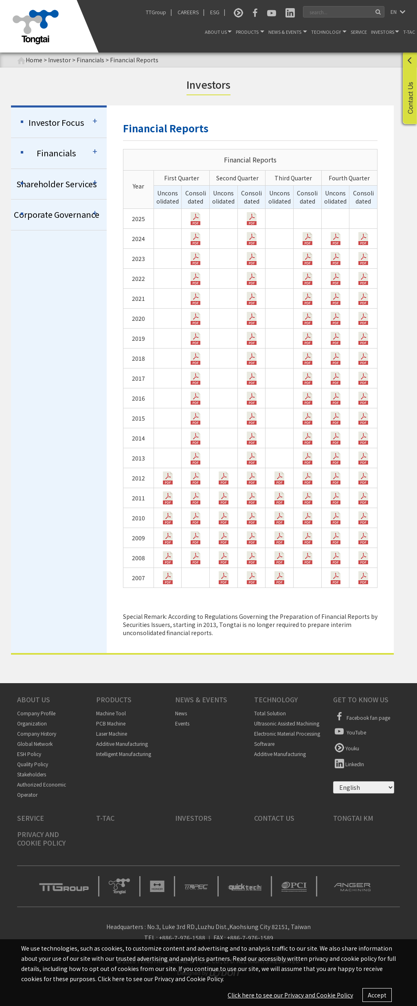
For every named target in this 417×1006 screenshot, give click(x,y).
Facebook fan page (361, 716)
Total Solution (270, 713)
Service (359, 31)
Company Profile (36, 713)
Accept (377, 995)
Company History (36, 733)
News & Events (287, 31)
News (181, 713)
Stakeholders (31, 774)
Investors (385, 31)
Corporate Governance (56, 214)
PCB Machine (110, 723)
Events (182, 723)
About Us (218, 31)
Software (264, 743)
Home (29, 60)
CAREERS (188, 12)
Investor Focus (56, 122)
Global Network (35, 743)
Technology (329, 31)
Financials (56, 153)
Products (250, 31)
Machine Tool (111, 713)
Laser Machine (111, 733)
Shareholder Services (56, 184)
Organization (32, 723)
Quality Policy (32, 764)
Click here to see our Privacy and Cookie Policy (290, 995)
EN (394, 11)
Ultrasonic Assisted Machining (286, 723)
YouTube (349, 731)
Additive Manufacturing (122, 743)
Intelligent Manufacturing (123, 753)
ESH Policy (29, 753)
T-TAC (409, 31)
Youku (346, 747)
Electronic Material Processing (287, 733)
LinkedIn (348, 763)
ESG (214, 12)
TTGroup (156, 12)
